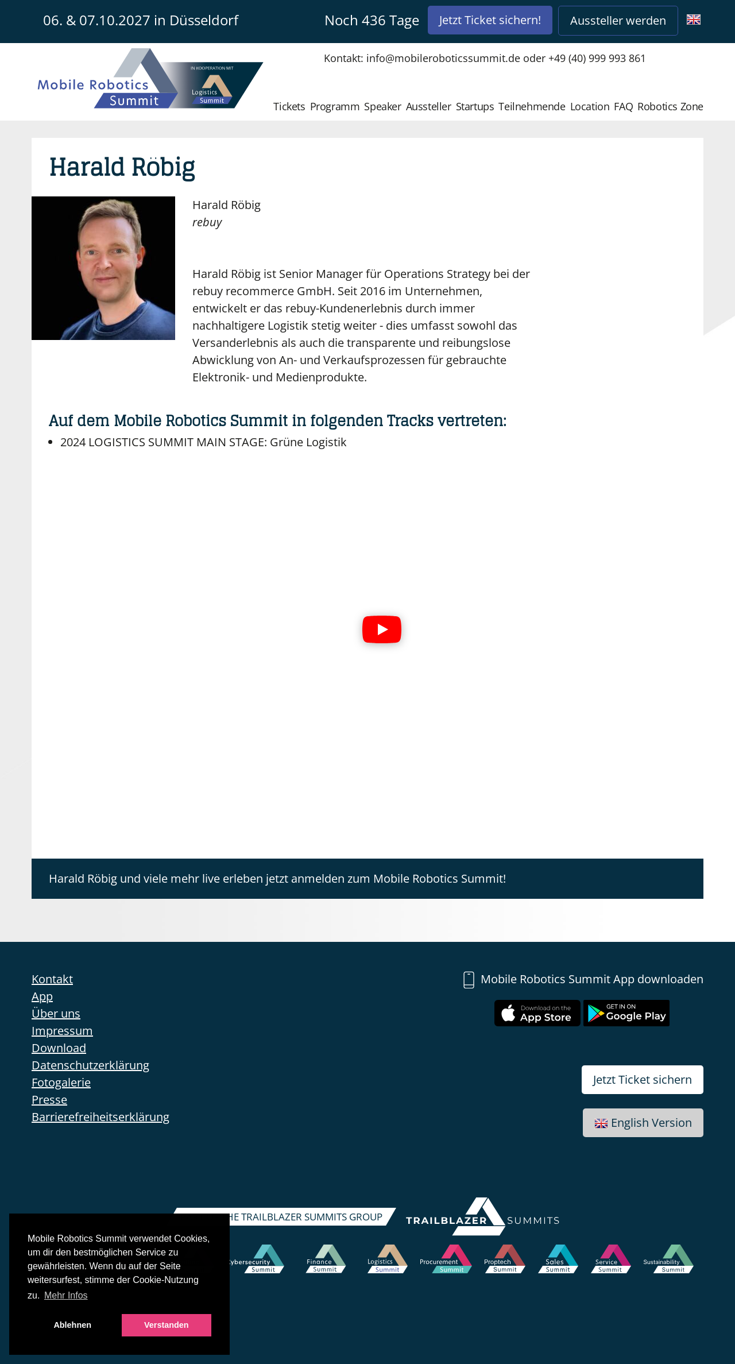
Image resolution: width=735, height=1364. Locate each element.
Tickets (289, 106)
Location (590, 106)
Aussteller (428, 106)
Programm (335, 106)
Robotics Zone (670, 106)
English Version (643, 1122)
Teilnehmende (531, 106)
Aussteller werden (618, 20)
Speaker (382, 106)
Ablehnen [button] (72, 1325)
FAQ (623, 106)
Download (59, 1048)
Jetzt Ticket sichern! (490, 20)
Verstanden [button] (166, 1325)
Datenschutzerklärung (90, 1065)
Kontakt (52, 979)
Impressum (62, 1030)
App (42, 996)
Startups (475, 106)
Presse (49, 1099)
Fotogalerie (61, 1082)
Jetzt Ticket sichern (642, 1079)
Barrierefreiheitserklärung (100, 1117)
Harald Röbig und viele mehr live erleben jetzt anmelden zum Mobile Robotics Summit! (277, 878)
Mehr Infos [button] (66, 1295)
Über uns (56, 1013)
